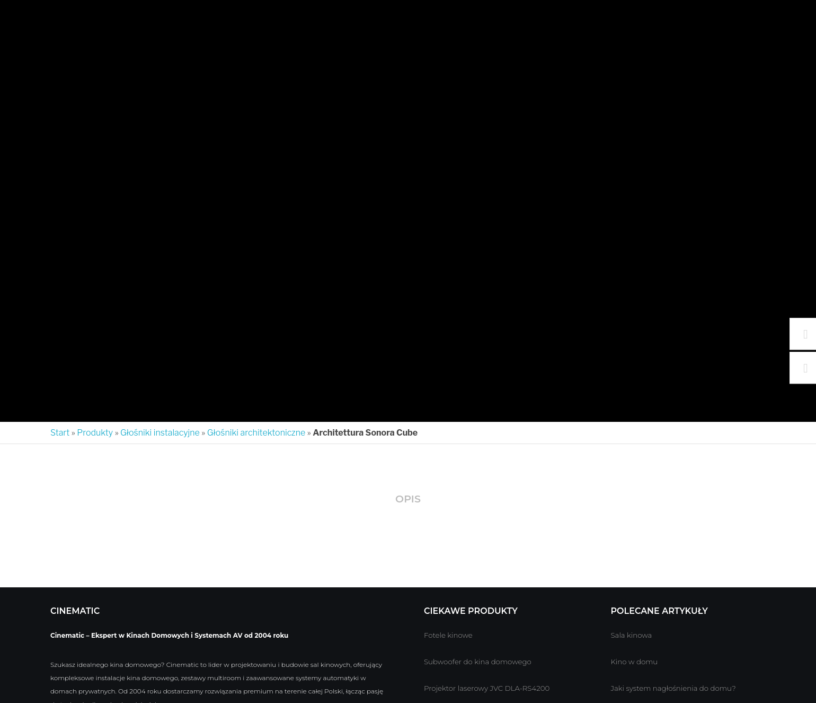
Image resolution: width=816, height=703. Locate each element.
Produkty (95, 433)
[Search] (791, 16)
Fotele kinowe (448, 635)
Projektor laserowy (456, 688)
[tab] (408, 500)
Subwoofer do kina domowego (477, 662)
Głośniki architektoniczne (256, 433)
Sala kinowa (631, 635)
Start (59, 433)
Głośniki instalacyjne (160, 433)
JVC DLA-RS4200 (519, 688)
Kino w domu (634, 662)
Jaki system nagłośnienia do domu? (673, 688)
